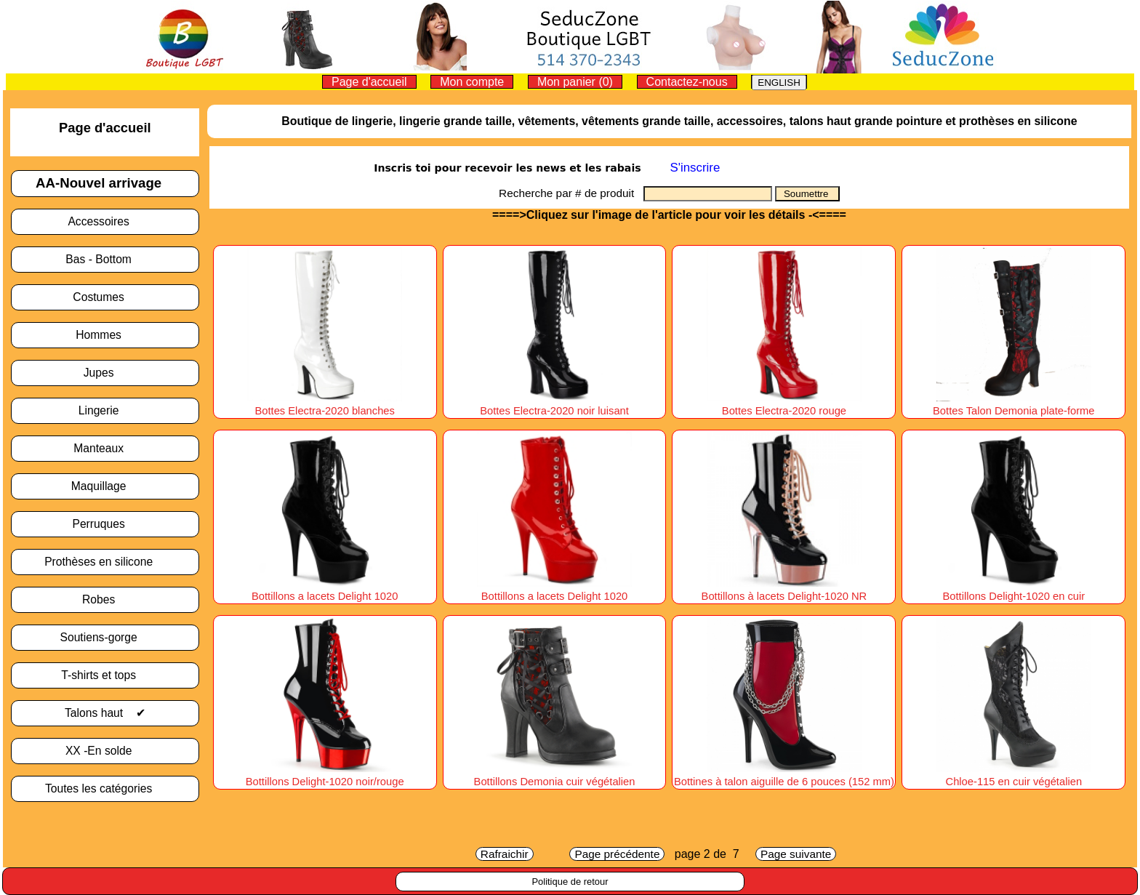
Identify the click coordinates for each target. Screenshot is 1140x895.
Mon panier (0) (575, 82)
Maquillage (105, 486)
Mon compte (472, 82)
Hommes (105, 335)
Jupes (105, 372)
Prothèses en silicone (104, 561)
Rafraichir (505, 854)
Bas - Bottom (104, 259)
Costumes (105, 297)
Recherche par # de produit (571, 193)
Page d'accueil (369, 82)
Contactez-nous (687, 82)
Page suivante (795, 854)
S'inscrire (695, 167)
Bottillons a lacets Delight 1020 (324, 589)
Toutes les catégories (105, 788)
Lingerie (105, 410)
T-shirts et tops (104, 675)
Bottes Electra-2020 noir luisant (554, 404)
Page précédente (616, 854)
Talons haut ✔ (105, 713)
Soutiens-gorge (105, 637)
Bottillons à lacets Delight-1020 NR (784, 589)
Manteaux (104, 448)
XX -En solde (105, 751)
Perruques (104, 524)
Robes (105, 599)
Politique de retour (569, 881)
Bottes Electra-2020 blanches (324, 404)
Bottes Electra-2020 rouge (784, 404)
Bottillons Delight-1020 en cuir (1013, 589)
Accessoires (105, 221)
